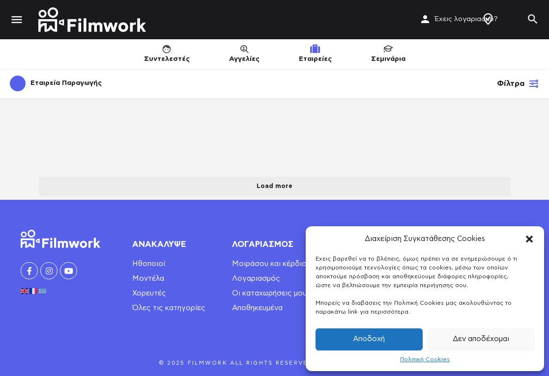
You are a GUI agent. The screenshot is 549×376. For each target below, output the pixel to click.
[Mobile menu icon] (17, 20)
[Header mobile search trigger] (532, 19)
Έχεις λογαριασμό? (466, 19)
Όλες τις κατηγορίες (168, 308)
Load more (274, 186)
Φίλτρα (518, 83)
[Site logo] (93, 19)
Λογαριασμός (256, 278)
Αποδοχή (369, 339)
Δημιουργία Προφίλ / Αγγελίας (488, 19)
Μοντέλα (148, 278)
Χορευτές (149, 293)
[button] (529, 239)
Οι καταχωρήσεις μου (269, 293)
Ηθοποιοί (148, 264)
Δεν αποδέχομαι (481, 339)
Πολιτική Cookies (425, 359)
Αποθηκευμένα (257, 308)
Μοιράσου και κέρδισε (271, 264)
